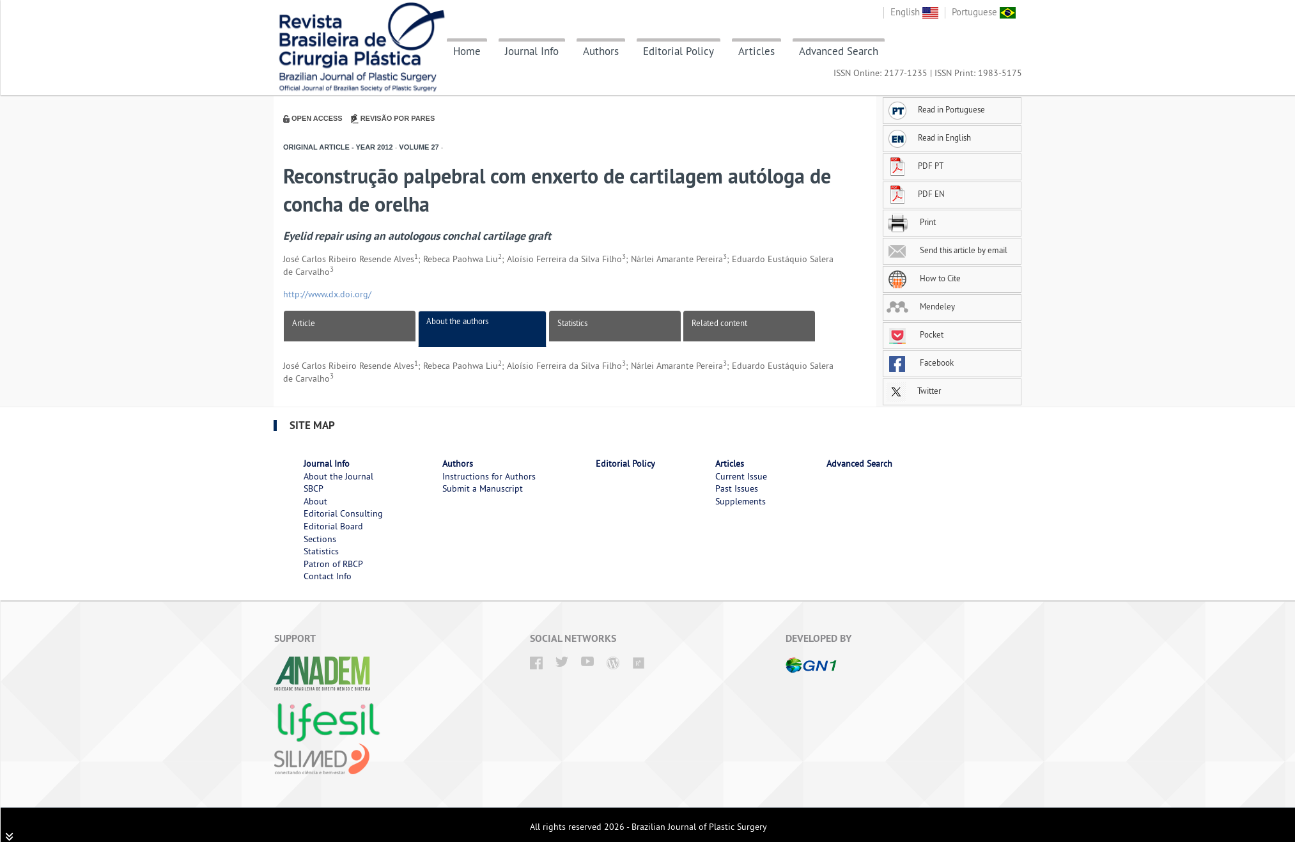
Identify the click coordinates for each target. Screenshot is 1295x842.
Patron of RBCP (333, 564)
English (914, 12)
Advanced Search (838, 51)
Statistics (572, 323)
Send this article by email (947, 250)
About (315, 501)
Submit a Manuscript (482, 488)
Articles (756, 51)
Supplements (740, 501)
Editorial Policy (678, 51)
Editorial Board (333, 526)
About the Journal (338, 476)
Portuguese (984, 12)
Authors (601, 51)
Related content (719, 323)
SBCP (313, 488)
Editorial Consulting (343, 513)
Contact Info (328, 576)
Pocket (915, 334)
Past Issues (736, 488)
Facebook (920, 362)
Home (467, 51)
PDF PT (915, 165)
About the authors (457, 321)
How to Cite (924, 278)
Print (911, 222)
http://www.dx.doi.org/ (327, 294)
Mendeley (921, 306)
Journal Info (532, 51)
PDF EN (916, 194)
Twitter (914, 391)
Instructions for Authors (489, 476)
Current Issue (741, 476)
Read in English (929, 137)
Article (303, 323)
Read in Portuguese (936, 109)
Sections (320, 539)
